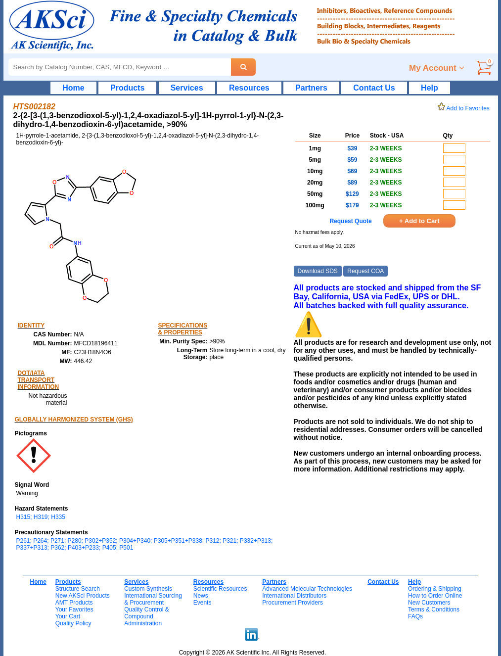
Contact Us (374, 88)
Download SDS (318, 271)
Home (73, 88)
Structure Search (77, 588)
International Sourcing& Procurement (153, 599)
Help (429, 88)
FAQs (415, 616)
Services (187, 88)
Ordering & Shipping (434, 588)
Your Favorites (74, 609)
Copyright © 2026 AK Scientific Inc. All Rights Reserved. (252, 652)
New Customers (429, 602)
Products (127, 88)
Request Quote (350, 221)
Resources (249, 88)
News (200, 595)
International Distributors (294, 595)
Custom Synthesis (148, 588)
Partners (311, 88)
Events (202, 602)
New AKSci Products (82, 595)
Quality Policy (73, 623)
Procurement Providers (292, 602)
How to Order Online (435, 595)
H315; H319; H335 (40, 517)
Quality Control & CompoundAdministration (146, 616)
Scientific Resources (220, 588)
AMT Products (74, 602)
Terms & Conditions (433, 609)
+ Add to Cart (419, 221)
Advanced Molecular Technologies (307, 588)
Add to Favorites (465, 108)
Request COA (365, 271)
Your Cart (67, 616)
